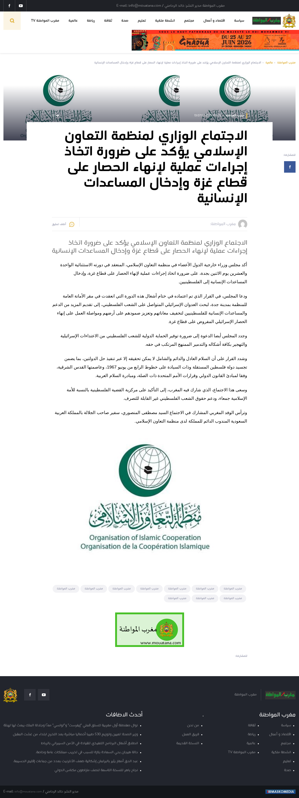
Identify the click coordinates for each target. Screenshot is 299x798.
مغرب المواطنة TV (45, 20)
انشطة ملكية (165, 20)
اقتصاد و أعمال (214, 20)
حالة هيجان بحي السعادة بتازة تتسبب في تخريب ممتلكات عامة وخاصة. (87, 752)
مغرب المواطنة (286, 62)
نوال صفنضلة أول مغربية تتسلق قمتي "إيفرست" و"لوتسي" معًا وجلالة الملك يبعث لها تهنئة (70, 725)
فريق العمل (190, 734)
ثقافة (108, 20)
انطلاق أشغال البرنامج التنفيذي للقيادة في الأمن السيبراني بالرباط (89, 743)
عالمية (73, 20)
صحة (124, 20)
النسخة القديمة (187, 743)
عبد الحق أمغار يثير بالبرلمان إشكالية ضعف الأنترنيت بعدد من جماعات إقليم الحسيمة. (75, 761)
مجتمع (189, 20)
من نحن (193, 725)
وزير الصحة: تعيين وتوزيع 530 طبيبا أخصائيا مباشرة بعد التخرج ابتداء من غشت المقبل (75, 734)
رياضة (91, 20)
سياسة (239, 20)
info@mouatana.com (28, 791)
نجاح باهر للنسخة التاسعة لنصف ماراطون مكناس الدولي (96, 770)
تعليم (142, 20)
